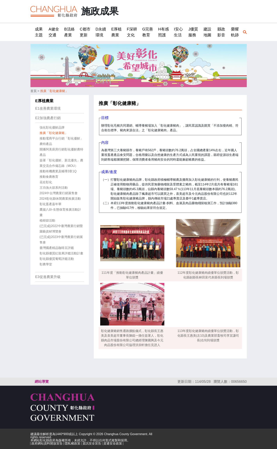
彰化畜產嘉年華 (50, 204)
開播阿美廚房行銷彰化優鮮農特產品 (61, 152)
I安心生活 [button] (178, 32)
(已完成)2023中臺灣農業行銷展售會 (61, 239)
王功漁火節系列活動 (54, 187)
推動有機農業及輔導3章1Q (58, 171)
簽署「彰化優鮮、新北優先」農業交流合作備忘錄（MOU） (61, 163)
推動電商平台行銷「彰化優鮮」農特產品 (61, 141)
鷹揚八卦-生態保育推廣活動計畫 (60, 212)
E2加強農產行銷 (48, 118)
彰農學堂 (46, 264)
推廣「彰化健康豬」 (54, 91)
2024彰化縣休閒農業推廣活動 (60, 198)
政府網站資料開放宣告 (47, 443)
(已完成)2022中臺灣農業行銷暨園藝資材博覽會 (61, 228)
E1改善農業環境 (48, 108)
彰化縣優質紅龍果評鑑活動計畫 (61, 253)
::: (31, 32)
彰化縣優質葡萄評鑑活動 (57, 258)
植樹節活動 (47, 220)
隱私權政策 (72, 443)
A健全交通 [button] (54, 32)
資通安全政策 (112, 443)
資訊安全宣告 (91, 443)
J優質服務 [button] (193, 32)
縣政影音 (221, 32)
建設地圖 (207, 32)
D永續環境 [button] (101, 32)
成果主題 (39, 32)
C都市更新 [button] (85, 32)
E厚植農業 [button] (116, 32)
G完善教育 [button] (147, 32)
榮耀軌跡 (235, 32)
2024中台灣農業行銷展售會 (59, 193)
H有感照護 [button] (163, 32)
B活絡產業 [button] (69, 32)
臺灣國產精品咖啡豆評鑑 (57, 248)
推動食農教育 (49, 176)
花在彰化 (46, 182)
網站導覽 (42, 382)
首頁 (33, 91)
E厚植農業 (44, 101)
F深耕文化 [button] (132, 32)
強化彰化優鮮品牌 (52, 127)
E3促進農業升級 (48, 277)
